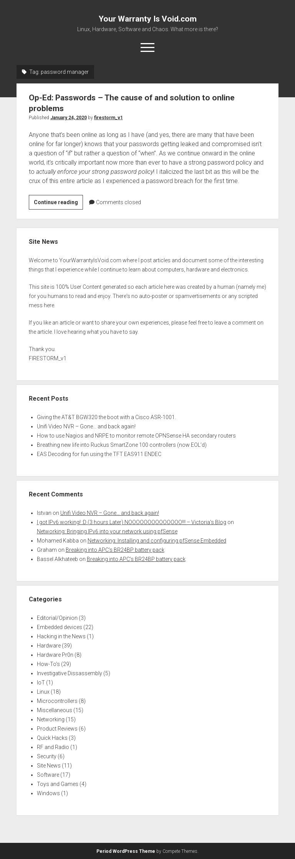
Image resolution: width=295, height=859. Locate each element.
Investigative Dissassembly (69, 673)
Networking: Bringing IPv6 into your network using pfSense (107, 531)
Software (48, 775)
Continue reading (58, 203)
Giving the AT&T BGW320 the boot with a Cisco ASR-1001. (106, 417)
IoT (41, 682)
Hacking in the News (61, 636)
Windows (48, 793)
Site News (49, 765)
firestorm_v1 (108, 117)
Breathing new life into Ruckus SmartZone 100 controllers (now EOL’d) (122, 445)
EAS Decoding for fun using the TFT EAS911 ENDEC (99, 454)
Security (46, 756)
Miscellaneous (54, 710)
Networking (51, 719)
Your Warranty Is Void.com (148, 18)
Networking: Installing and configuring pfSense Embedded (157, 541)
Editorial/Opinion (57, 618)
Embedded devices (59, 627)
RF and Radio (53, 747)
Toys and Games (57, 784)
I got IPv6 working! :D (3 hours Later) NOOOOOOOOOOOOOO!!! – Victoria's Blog (131, 522)
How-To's (48, 664)
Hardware (49, 646)
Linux (43, 692)
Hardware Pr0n (55, 655)
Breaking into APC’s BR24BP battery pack (115, 550)
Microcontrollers (57, 701)
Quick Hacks (52, 738)
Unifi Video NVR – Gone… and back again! (86, 426)
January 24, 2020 (68, 117)
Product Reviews (57, 729)
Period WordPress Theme (125, 851)
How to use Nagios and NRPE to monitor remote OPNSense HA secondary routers (136, 436)
